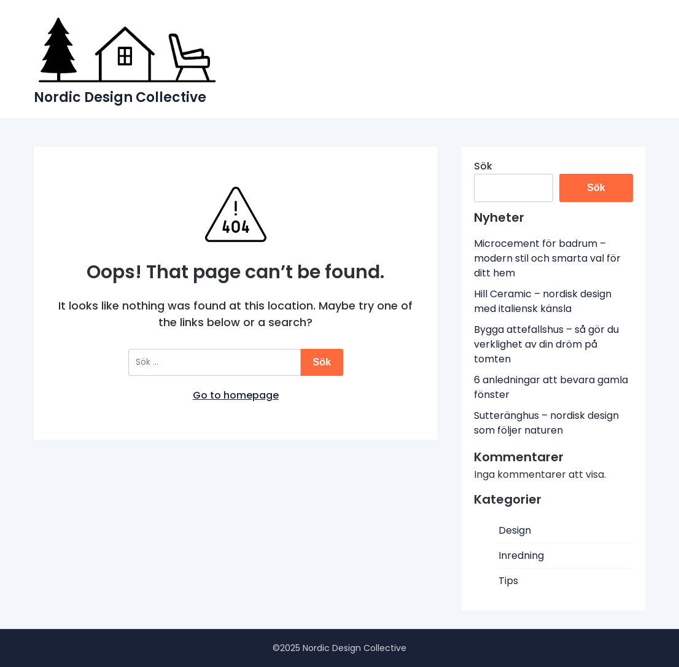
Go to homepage (236, 395)
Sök (483, 166)
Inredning (521, 555)
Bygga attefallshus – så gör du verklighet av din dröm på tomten (546, 344)
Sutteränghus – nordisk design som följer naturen (546, 422)
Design (515, 530)
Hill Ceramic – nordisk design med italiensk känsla (542, 301)
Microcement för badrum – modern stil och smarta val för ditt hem (547, 258)
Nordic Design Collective (120, 97)
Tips (508, 581)
